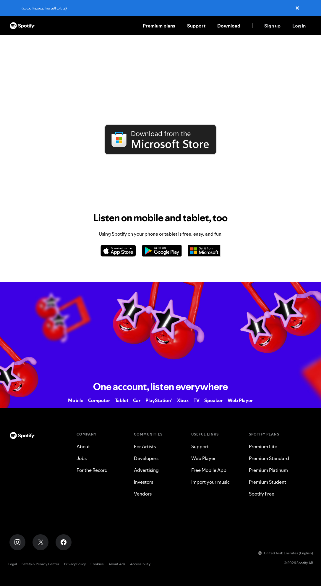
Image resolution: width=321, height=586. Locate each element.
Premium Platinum (268, 470)
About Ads (116, 563)
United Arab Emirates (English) (285, 553)
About (83, 446)
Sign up (272, 25)
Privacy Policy (75, 563)
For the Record (92, 470)
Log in (299, 25)
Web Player (240, 400)
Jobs (82, 458)
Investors (143, 482)
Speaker (213, 400)
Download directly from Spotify (160, 159)
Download (228, 25)
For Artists (145, 446)
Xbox (183, 400)
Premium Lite (263, 446)
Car (137, 400)
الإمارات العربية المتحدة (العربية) (45, 8)
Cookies (97, 563)
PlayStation (158, 400)
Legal (12, 563)
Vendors (143, 494)
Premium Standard (269, 458)
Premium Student (267, 482)
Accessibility (140, 563)
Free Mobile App (208, 470)
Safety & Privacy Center (40, 563)
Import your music (210, 482)
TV (197, 400)
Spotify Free (261, 494)
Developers (146, 458)
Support (196, 25)
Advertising (146, 470)
